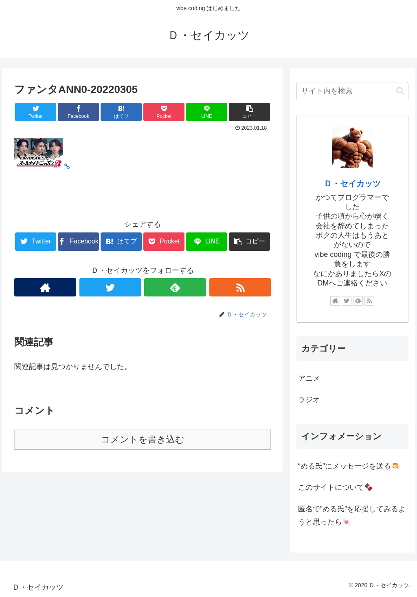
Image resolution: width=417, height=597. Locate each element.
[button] (400, 90)
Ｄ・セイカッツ (352, 183)
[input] (352, 91)
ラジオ (309, 400)
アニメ (309, 378)
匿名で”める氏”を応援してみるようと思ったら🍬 (352, 515)
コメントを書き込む (142, 439)
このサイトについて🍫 (335, 487)
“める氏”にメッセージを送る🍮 (349, 466)
